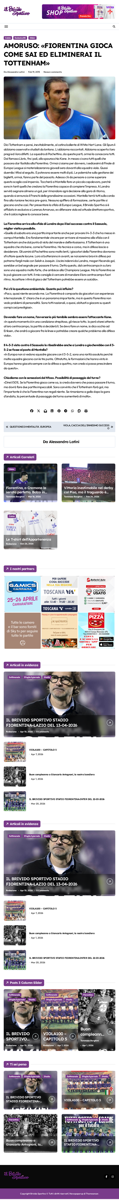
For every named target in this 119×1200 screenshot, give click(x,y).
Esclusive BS (20, 38)
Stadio (47, 678)
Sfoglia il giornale (32, 678)
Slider (32, 38)
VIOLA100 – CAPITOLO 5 (43, 750)
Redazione (11, 544)
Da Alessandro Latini (14, 72)
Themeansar (92, 1194)
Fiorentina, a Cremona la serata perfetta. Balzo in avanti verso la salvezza (26, 493)
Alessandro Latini (64, 442)
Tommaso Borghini (15, 497)
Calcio (8, 38)
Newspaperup (76, 1194)
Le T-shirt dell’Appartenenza (28, 540)
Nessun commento (53, 72)
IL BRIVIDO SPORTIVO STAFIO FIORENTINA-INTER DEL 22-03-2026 (66, 800)
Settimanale (14, 678)
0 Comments (42, 732)
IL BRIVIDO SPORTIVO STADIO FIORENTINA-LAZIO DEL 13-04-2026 (43, 723)
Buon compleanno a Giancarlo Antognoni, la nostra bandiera (62, 775)
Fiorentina (13, 1120)
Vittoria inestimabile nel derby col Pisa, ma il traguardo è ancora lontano (88, 493)
